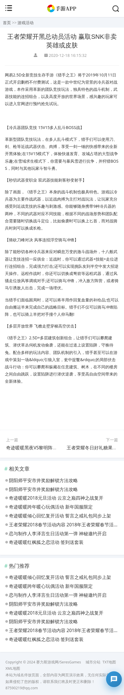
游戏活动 (26, 22)
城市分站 (93, 662)
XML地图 (12, 668)
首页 (7, 22)
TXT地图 (109, 662)
